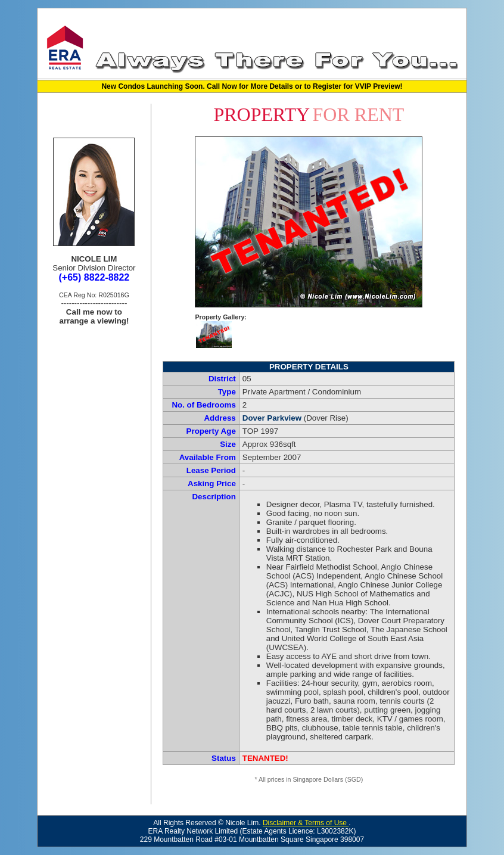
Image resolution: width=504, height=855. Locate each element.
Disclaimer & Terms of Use (306, 823)
